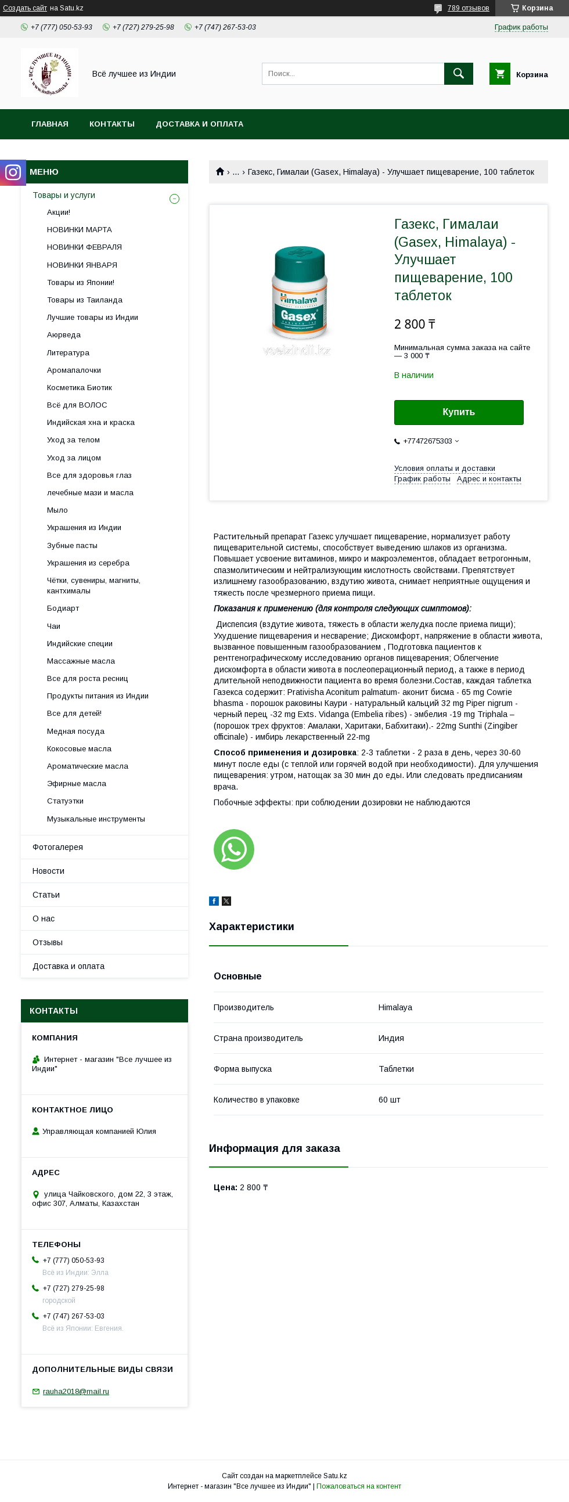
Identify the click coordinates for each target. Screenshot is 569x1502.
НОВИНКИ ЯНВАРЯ (82, 265)
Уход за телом (73, 439)
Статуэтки (65, 801)
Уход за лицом (74, 457)
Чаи (53, 626)
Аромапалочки (74, 370)
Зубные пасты (72, 545)
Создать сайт (25, 8)
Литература (68, 352)
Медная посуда (76, 731)
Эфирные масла (76, 783)
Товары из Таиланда (85, 300)
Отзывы (48, 942)
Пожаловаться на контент (358, 1486)
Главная (50, 124)
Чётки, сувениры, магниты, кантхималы (94, 585)
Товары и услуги (64, 195)
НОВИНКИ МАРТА (79, 229)
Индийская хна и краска (91, 422)
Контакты (112, 124)
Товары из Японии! (80, 282)
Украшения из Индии (84, 527)
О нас (44, 918)
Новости (48, 871)
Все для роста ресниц (87, 678)
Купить (459, 412)
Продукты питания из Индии (98, 695)
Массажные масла (81, 661)
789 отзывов (468, 8)
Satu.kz (335, 1476)
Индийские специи (80, 643)
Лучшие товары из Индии (92, 317)
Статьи (46, 894)
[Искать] (458, 74)
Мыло (57, 510)
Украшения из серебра (88, 563)
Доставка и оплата (199, 124)
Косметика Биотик (79, 387)
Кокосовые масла (79, 748)
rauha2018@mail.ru (76, 1391)
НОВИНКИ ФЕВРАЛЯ (84, 247)
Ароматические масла (87, 766)
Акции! (58, 212)
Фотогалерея (58, 847)
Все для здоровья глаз (89, 475)
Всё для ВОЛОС (77, 405)
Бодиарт (63, 608)
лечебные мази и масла (90, 492)
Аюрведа (64, 334)
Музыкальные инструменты (96, 819)
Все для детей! (74, 713)
